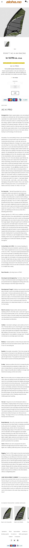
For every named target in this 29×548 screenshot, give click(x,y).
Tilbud (10, 531)
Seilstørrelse (15, 81)
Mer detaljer (15, 77)
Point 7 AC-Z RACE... (18, 522)
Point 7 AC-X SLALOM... (6, 522)
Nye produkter (17, 531)
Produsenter (17, 536)
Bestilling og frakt (5, 534)
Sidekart (11, 536)
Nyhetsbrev (4, 531)
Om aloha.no (14, 534)
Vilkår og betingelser (23, 534)
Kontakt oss (24, 531)
